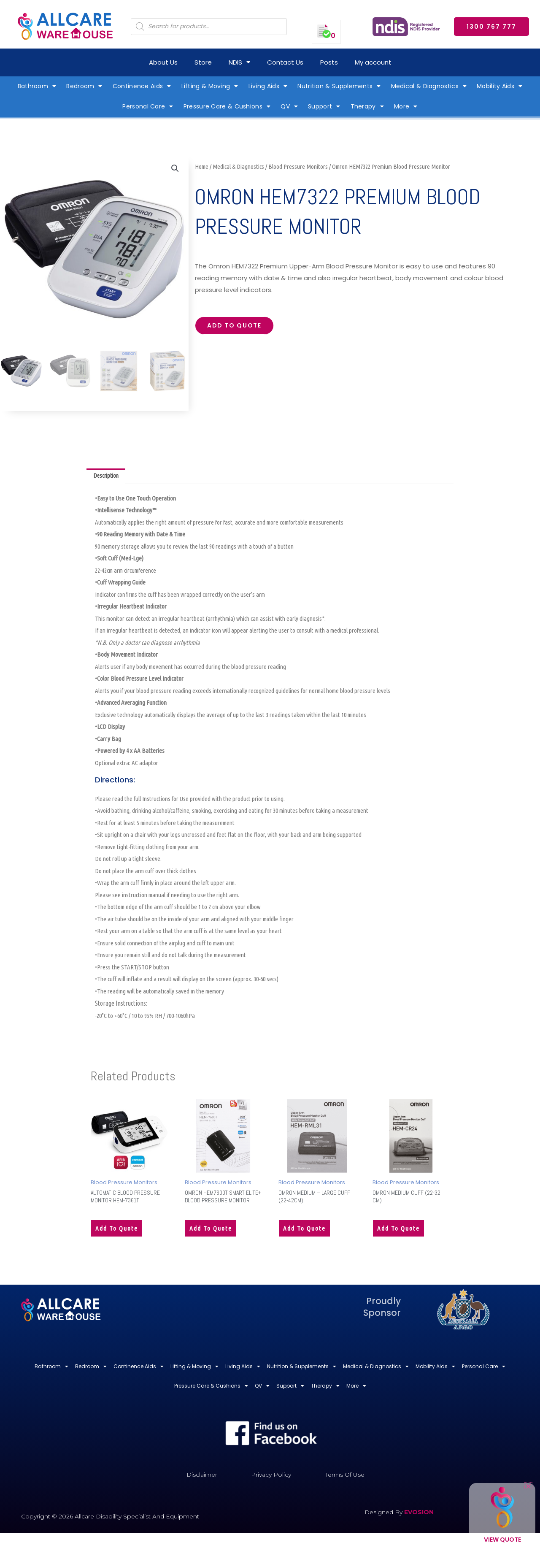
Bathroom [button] (37, 86)
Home (201, 166)
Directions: (115, 781)
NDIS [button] (239, 62)
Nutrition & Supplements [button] (339, 86)
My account (373, 62)
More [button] (406, 106)
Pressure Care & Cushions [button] (227, 106)
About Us (163, 62)
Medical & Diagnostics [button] (429, 86)
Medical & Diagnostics (238, 166)
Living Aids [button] (268, 86)
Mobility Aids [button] (499, 86)
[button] (174, 168)
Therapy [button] (367, 106)
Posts (329, 62)
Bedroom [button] (84, 86)
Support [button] (324, 106)
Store (203, 62)
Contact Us (285, 62)
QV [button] (289, 106)
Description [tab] (107, 476)
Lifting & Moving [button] (209, 86)
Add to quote (238, 326)
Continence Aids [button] (142, 86)
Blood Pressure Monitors (298, 166)
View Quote (502, 1539)
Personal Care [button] (147, 106)
